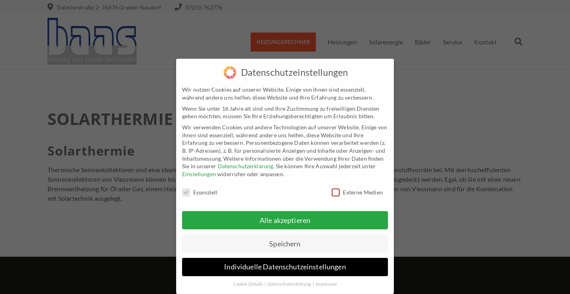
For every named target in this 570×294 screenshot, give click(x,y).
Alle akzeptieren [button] (285, 216)
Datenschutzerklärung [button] (290, 280)
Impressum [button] (326, 280)
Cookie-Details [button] (248, 280)
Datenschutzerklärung (246, 162)
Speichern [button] (284, 240)
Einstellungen (199, 170)
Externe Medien (357, 188)
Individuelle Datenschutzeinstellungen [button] (285, 263)
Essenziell (200, 188)
